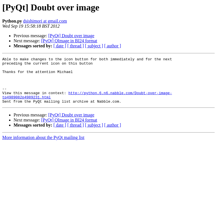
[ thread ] (75, 45)
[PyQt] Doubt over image (71, 35)
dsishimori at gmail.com (45, 21)
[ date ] (59, 45)
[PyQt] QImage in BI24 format (69, 40)
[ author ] (112, 45)
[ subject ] (94, 45)
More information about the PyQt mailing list (43, 146)
